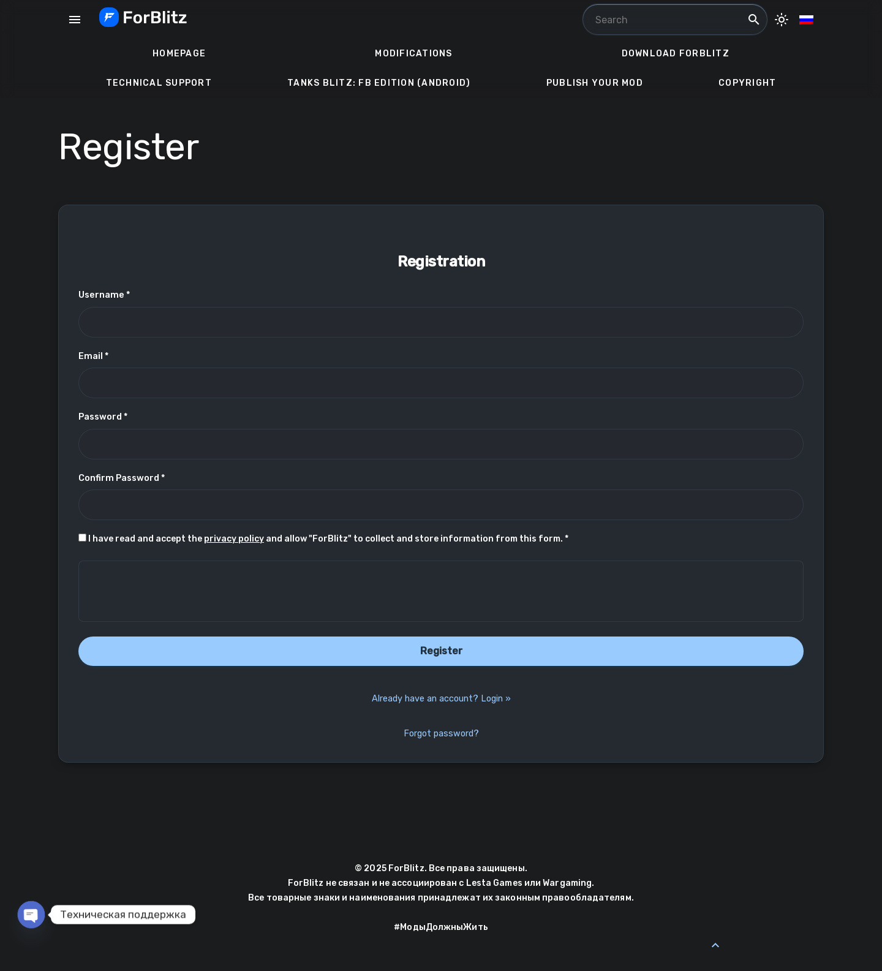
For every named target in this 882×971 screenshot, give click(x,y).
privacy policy (234, 539)
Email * (93, 356)
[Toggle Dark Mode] (781, 19)
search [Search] (754, 19)
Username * (104, 295)
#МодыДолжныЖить (441, 927)
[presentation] (441, 591)
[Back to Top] (715, 945)
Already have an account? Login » (441, 698)
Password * (102, 417)
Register (441, 651)
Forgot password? (441, 733)
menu (74, 19)
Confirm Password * (121, 478)
